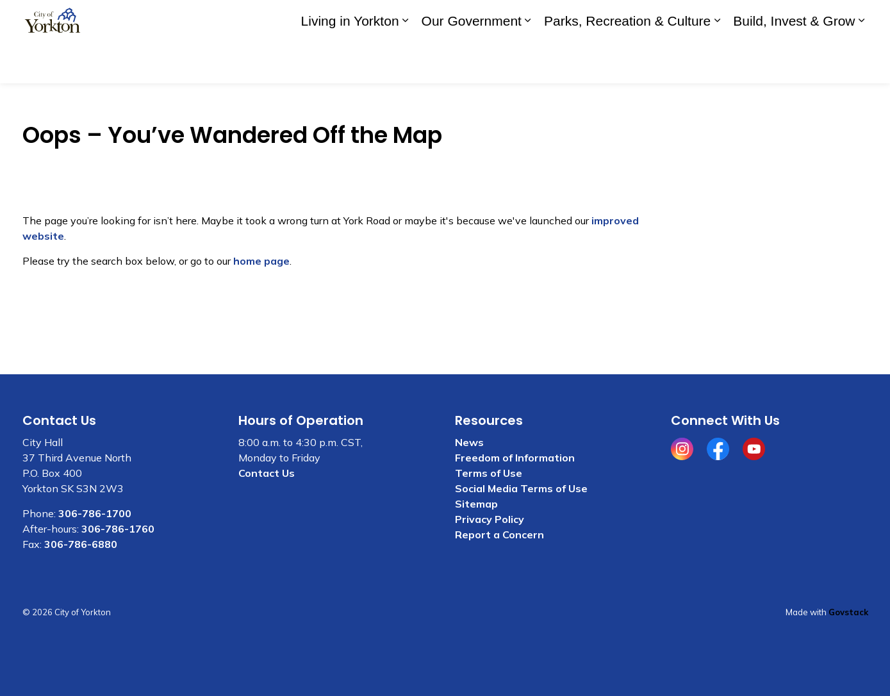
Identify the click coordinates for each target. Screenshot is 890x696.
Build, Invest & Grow (794, 62)
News (469, 442)
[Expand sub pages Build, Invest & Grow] (861, 62)
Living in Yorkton (350, 62)
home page (261, 260)
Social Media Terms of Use (521, 488)
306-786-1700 (94, 513)
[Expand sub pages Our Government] (528, 62)
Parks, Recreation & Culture (627, 62)
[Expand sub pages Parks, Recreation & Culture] (717, 62)
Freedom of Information (515, 457)
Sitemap (476, 503)
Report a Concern (499, 534)
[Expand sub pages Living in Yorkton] (405, 62)
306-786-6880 (80, 544)
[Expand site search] (855, 21)
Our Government (472, 62)
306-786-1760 (117, 528)
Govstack (848, 612)
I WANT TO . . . (783, 21)
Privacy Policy (489, 519)
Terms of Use (488, 473)
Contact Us (698, 20)
